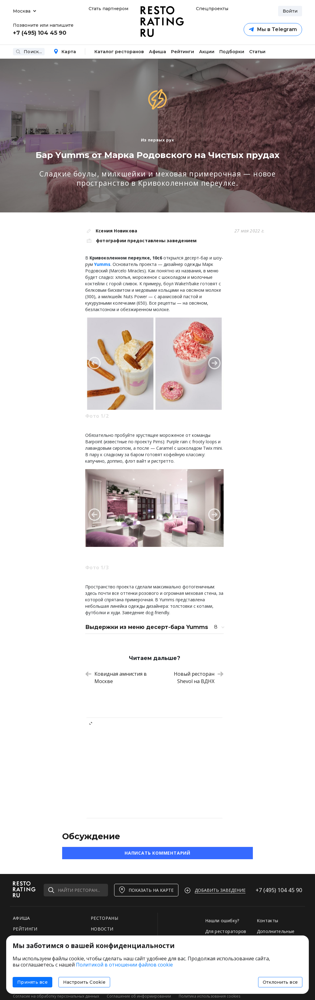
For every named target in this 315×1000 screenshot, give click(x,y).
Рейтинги (182, 51)
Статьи (257, 51)
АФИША (21, 918)
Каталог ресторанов (119, 51)
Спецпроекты (211, 8)
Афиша (157, 51)
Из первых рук (157, 140)
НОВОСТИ (102, 929)
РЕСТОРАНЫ (104, 918)
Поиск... (29, 51)
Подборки (231, 51)
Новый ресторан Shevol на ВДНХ (199, 677)
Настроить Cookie (84, 982)
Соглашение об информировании (139, 996)
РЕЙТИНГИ (25, 929)
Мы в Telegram (273, 29)
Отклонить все (280, 982)
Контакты (267, 920)
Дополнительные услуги (276, 934)
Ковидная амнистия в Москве (116, 677)
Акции (206, 51)
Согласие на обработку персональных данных (56, 996)
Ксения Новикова (116, 231)
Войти (290, 11)
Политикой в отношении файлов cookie (124, 964)
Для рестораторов (225, 931)
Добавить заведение (220, 890)
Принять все (32, 982)
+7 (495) (279, 890)
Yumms (102, 264)
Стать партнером (108, 8)
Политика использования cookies (209, 996)
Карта (65, 51)
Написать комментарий (157, 853)
